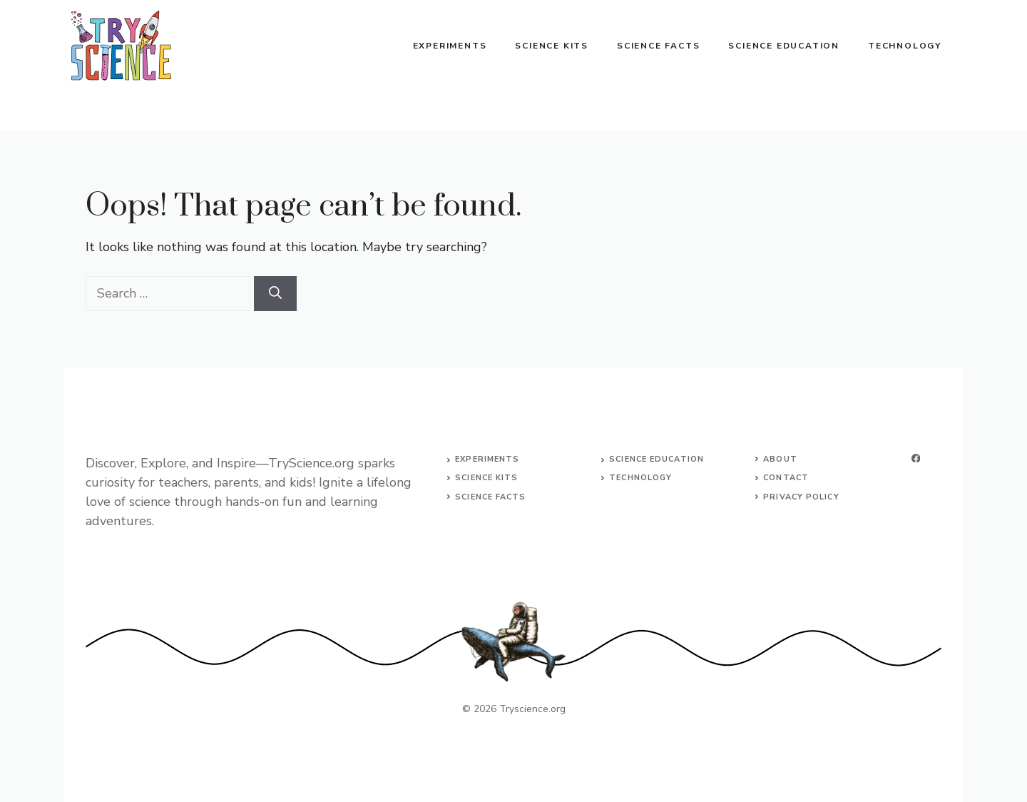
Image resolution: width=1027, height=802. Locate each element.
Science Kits (551, 45)
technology (640, 477)
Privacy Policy (801, 497)
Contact (786, 477)
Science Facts (658, 45)
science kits (486, 477)
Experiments (450, 45)
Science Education (783, 45)
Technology (904, 45)
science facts (490, 497)
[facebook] (915, 458)
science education (656, 459)
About (780, 459)
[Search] (275, 293)
